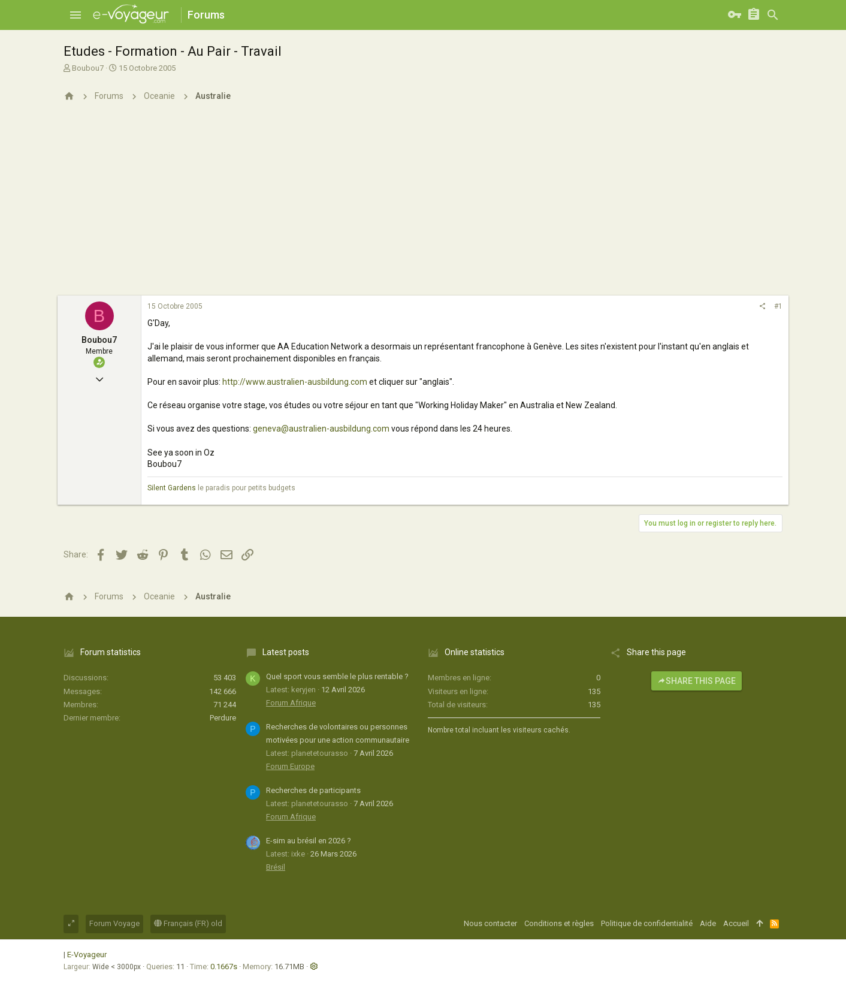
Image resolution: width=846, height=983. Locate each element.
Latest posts (285, 652)
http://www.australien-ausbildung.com (294, 382)
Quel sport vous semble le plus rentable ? (337, 676)
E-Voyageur (87, 954)
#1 (778, 306)
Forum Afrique (291, 702)
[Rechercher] (772, 15)
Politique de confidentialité (647, 923)
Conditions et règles (559, 923)
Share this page (696, 681)
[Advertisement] (423, 206)
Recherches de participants (313, 790)
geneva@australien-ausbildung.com (321, 428)
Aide (708, 923)
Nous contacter (490, 923)
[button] (75, 15)
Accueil (736, 923)
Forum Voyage (114, 923)
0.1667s (223, 966)
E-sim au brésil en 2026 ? (308, 840)
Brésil (275, 867)
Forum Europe (290, 766)
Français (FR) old (188, 923)
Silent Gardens (171, 488)
